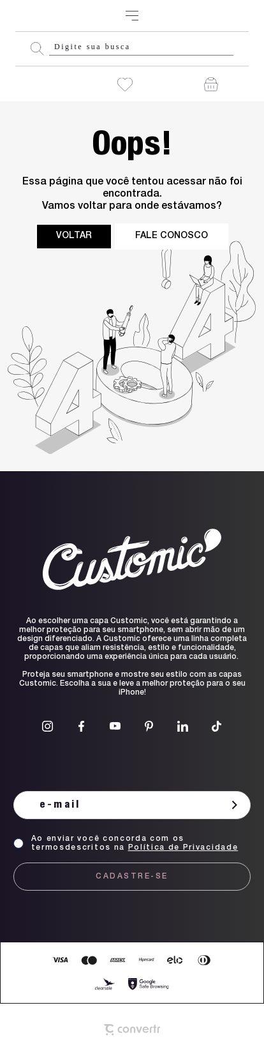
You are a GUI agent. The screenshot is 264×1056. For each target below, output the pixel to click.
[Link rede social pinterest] (149, 726)
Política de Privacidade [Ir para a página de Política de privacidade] (183, 848)
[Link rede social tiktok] (216, 726)
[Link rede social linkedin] (182, 726)
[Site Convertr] (132, 1030)
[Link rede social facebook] (81, 726)
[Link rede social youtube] (115, 726)
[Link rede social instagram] (47, 726)
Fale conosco (171, 236)
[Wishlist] (125, 84)
